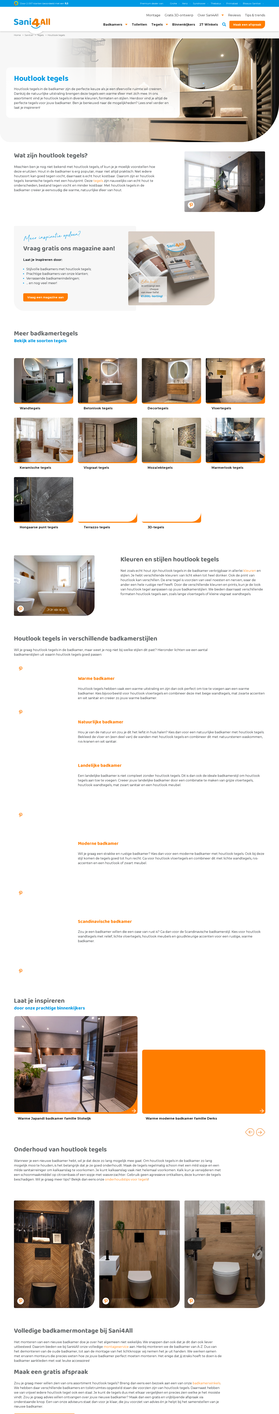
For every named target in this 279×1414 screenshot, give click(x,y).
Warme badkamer (96, 678)
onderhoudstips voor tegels (126, 1080)
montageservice (116, 1248)
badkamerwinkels (206, 1284)
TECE (198, 3)
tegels (98, 181)
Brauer (227, 3)
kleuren (249, 571)
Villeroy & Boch (244, 3)
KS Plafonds (264, 3)
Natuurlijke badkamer (100, 722)
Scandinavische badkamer (105, 852)
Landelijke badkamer (100, 765)
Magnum (212, 3)
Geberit (186, 3)
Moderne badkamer (98, 809)
